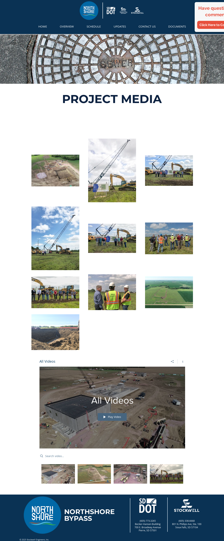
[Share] (172, 361)
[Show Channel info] (181, 361)
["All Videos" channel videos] (112, 476)
